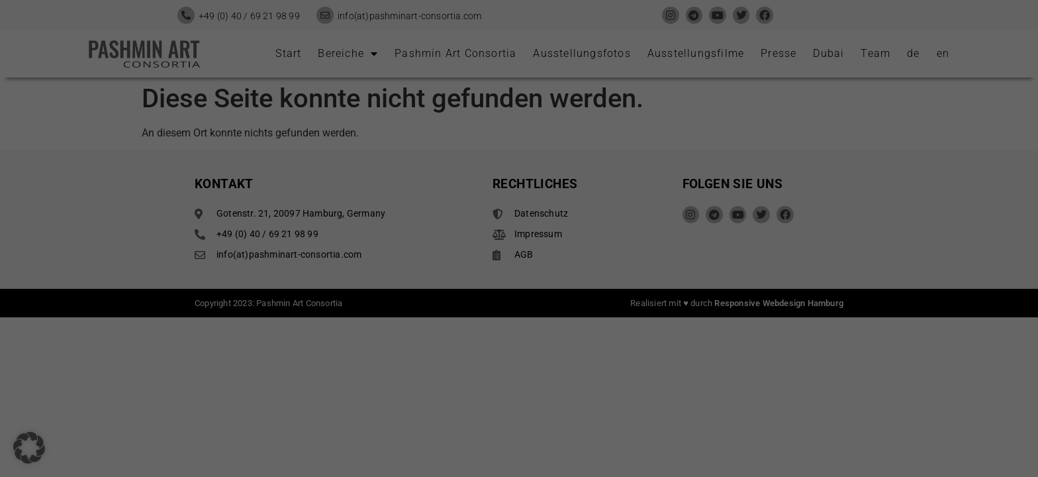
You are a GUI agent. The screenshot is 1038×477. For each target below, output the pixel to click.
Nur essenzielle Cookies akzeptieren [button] (519, 281)
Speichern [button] (646, 241)
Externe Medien (575, 103)
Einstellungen (326, 211)
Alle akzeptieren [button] (392, 241)
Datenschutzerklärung (320, 198)
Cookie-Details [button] (519, 350)
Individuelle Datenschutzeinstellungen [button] (519, 320)
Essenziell (564, 36)
